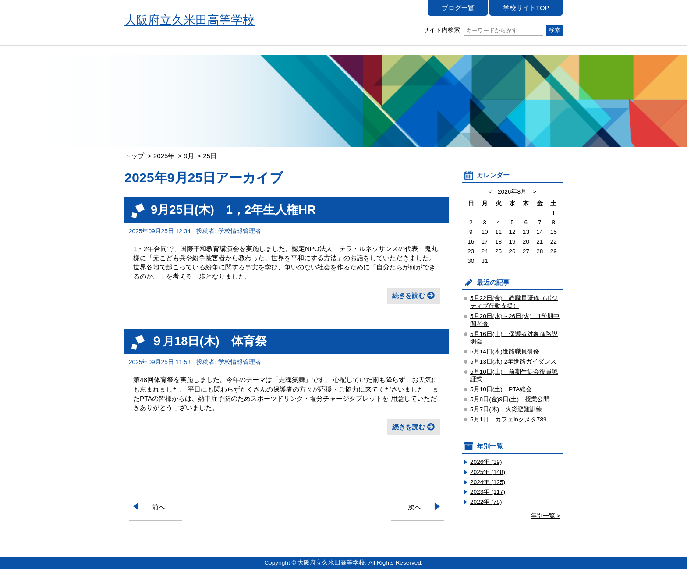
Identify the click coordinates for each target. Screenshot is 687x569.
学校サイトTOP (526, 7)
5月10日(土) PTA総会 (501, 389)
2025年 (164, 155)
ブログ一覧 (458, 7)
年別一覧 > (545, 515)
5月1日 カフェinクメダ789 (508, 419)
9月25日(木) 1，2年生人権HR (233, 209)
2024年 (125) (487, 482)
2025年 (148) (487, 472)
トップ (134, 155)
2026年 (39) (486, 462)
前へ (158, 507)
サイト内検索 (483, 30)
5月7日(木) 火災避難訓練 (506, 409)
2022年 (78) (486, 501)
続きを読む (408, 295)
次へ (414, 507)
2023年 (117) (487, 491)
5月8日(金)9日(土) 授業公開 (509, 399)
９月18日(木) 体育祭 (209, 341)
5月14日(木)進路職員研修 (504, 351)
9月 (189, 155)
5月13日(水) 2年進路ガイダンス (513, 361)
